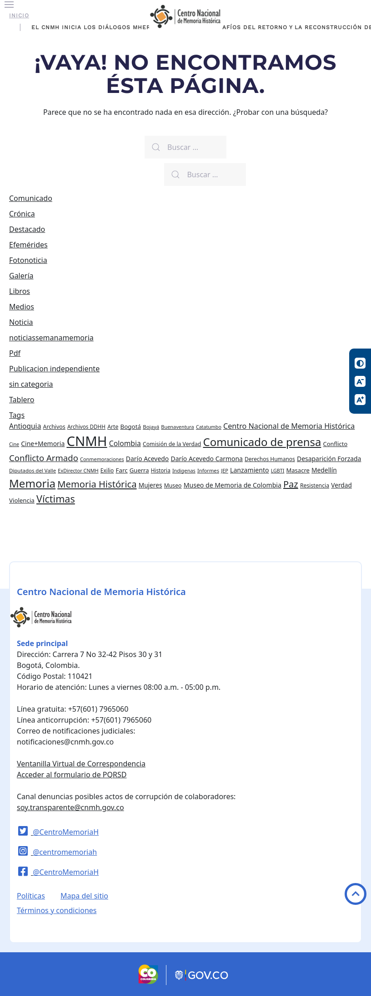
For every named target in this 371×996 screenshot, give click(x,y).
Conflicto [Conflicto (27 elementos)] (335, 444)
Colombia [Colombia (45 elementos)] (125, 443)
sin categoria (31, 384)
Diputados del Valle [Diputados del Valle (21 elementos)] (32, 470)
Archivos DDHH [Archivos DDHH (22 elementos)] (86, 426)
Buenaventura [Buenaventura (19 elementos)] (177, 426)
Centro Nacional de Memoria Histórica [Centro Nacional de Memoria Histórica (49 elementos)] (289, 426)
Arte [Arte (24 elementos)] (112, 427)
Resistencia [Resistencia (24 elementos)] (314, 485)
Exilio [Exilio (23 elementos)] (107, 470)
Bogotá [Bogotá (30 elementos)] (130, 426)
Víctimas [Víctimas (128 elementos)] (55, 498)
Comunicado (30, 198)
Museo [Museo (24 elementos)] (173, 485)
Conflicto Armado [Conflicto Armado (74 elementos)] (43, 457)
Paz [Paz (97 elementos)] (290, 484)
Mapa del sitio (84, 896)
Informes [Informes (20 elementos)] (208, 470)
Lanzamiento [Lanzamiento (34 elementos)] (249, 470)
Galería (21, 276)
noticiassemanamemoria (51, 338)
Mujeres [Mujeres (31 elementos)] (150, 485)
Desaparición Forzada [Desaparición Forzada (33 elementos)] (329, 458)
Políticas (31, 896)
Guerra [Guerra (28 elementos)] (139, 470)
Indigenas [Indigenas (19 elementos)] (184, 470)
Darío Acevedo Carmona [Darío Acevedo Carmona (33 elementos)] (206, 458)
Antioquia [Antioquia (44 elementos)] (25, 426)
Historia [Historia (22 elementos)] (160, 470)
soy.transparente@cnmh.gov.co (70, 807)
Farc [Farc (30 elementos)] (122, 470)
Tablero (22, 400)
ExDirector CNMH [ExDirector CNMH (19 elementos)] (78, 470)
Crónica (22, 214)
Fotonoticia (28, 260)
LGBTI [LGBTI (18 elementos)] (278, 470)
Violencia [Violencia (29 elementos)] (22, 500)
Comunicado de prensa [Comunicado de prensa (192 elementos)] (262, 441)
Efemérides (28, 245)
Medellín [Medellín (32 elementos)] (324, 470)
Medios (21, 307)
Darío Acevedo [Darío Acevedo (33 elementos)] (147, 458)
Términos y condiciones (57, 910)
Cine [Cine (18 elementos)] (14, 444)
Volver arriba (355, 894)
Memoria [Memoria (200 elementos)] (32, 483)
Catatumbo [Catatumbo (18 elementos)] (208, 427)
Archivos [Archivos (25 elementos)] (54, 427)
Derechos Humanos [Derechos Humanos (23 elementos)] (270, 459)
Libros (19, 291)
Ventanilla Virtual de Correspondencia (81, 764)
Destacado (27, 229)
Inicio (19, 15)
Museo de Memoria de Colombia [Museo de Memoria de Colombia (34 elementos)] (232, 485)
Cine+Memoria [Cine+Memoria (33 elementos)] (43, 443)
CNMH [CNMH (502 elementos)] (86, 441)
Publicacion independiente (54, 369)
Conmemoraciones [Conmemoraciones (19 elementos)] (102, 459)
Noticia (21, 322)
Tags (17, 415)
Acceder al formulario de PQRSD (71, 775)
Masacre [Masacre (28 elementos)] (298, 470)
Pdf (14, 353)
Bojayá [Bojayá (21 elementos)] (151, 426)
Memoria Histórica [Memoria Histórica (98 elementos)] (96, 483)
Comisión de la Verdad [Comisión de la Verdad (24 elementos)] (172, 444)
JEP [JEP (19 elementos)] (224, 470)
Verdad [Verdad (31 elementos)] (341, 485)
